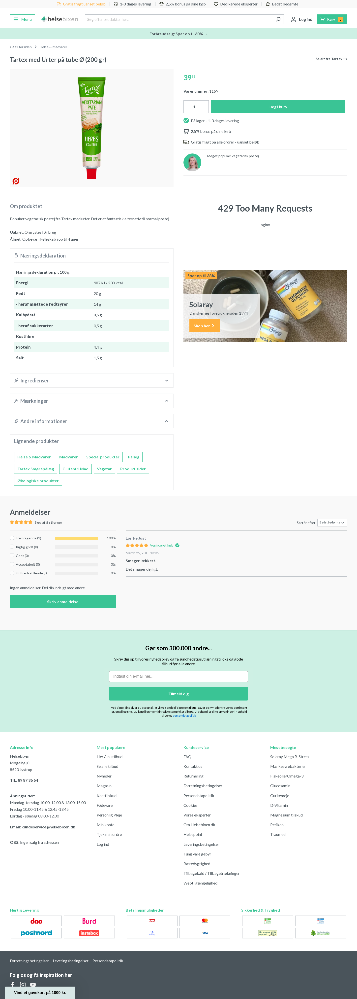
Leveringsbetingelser (201, 844)
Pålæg (133, 456)
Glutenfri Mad (75, 468)
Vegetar (104, 468)
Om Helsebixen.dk (199, 824)
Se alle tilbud (107, 766)
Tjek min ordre (109, 834)
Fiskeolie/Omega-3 (286, 776)
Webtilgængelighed (200, 883)
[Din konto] (301, 19)
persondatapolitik (184, 715)
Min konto (106, 824)
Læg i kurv (277, 106)
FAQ (187, 756)
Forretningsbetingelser (202, 785)
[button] (40, 993)
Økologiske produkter (38, 480)
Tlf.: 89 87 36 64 (24, 780)
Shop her (204, 326)
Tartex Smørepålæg (35, 468)
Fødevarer (105, 805)
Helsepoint (192, 834)
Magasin (104, 785)
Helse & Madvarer (34, 456)
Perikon (277, 824)
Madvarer (68, 456)
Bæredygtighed (196, 863)
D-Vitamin (279, 805)
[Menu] (22, 19)
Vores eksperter (197, 815)
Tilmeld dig (178, 693)
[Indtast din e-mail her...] (178, 676)
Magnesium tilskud (286, 815)
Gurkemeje (279, 795)
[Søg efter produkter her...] (178, 19)
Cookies (190, 805)
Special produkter (102, 456)
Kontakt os (192, 766)
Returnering (193, 776)
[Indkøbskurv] (332, 19)
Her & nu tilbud (109, 756)
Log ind (103, 844)
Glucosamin (280, 785)
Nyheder (104, 776)
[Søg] (278, 19)
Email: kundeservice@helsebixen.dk (42, 826)
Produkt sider (133, 468)
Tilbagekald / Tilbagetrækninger (211, 873)
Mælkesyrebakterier (288, 766)
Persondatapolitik (198, 795)
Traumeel (278, 834)
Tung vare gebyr (197, 853)
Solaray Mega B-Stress (289, 756)
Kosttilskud (107, 795)
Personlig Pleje (109, 815)
